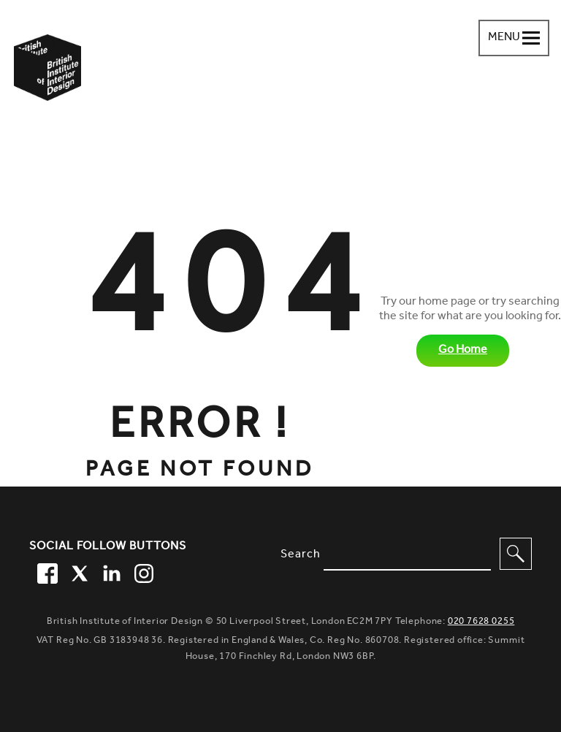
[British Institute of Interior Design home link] (47, 87)
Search (300, 555)
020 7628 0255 (481, 622)
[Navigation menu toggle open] (513, 38)
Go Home (462, 351)
